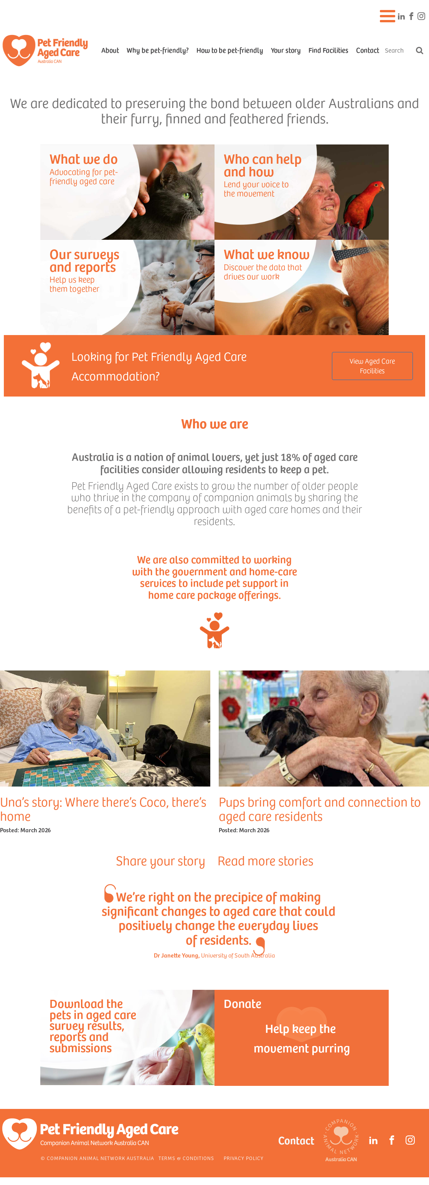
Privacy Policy (244, 1158)
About (110, 50)
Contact (367, 50)
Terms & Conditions (186, 1158)
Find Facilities (328, 50)
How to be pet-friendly (229, 50)
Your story (286, 50)
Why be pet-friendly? (158, 50)
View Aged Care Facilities (372, 365)
